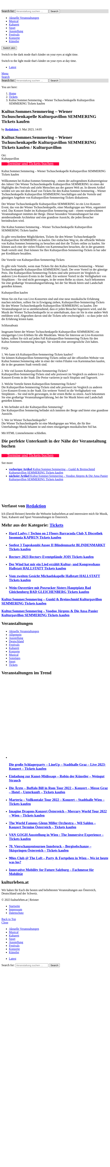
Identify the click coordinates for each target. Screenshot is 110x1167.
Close (4, 922)
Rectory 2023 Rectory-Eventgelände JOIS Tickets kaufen (51, 557)
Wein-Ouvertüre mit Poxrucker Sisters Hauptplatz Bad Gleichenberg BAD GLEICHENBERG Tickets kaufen (50, 590)
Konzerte (14, 37)
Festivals (14, 34)
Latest (12, 67)
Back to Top (8, 919)
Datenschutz (16, 912)
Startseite (14, 906)
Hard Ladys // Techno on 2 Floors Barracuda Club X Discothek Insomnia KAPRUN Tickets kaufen (56, 535)
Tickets (56, 525)
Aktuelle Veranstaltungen (24, 17)
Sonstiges (14, 658)
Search (54, 11)
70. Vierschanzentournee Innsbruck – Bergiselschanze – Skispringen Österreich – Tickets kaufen (50, 848)
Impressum (15, 909)
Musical (14, 21)
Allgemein (15, 634)
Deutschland (16, 641)
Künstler (14, 41)
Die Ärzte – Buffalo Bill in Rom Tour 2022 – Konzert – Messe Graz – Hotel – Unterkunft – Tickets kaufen (58, 790)
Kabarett (14, 24)
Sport (12, 27)
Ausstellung (16, 31)
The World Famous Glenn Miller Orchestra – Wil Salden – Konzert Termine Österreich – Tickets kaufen (52, 825)
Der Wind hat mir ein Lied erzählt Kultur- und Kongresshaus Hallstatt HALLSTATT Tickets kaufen (54, 566)
